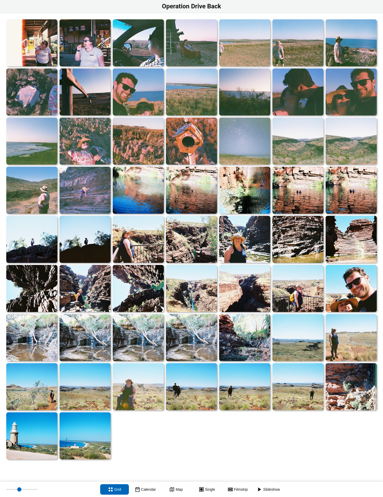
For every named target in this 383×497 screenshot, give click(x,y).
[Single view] (207, 489)
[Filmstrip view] (237, 489)
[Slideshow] (268, 489)
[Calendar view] (145, 489)
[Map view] (176, 489)
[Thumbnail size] (22, 489)
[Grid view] (114, 489)
